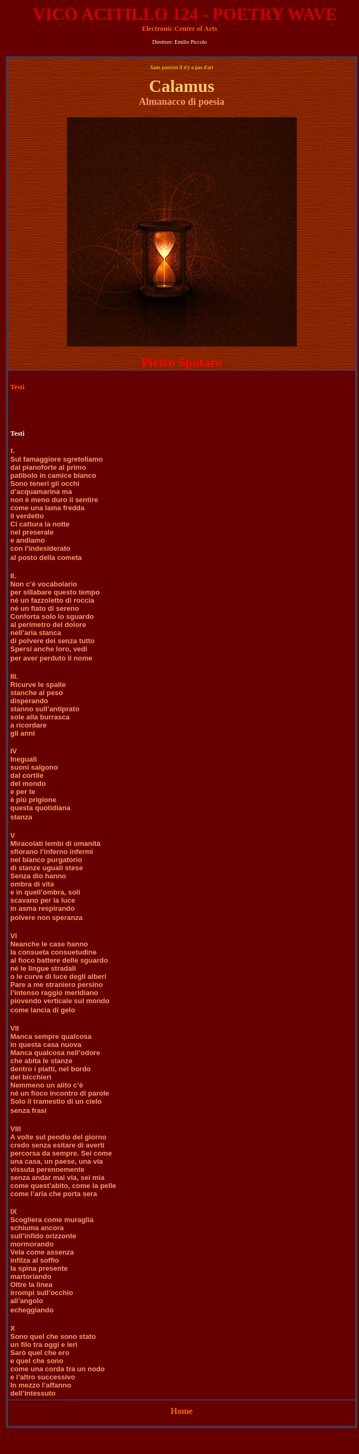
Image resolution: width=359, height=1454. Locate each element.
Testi (17, 387)
